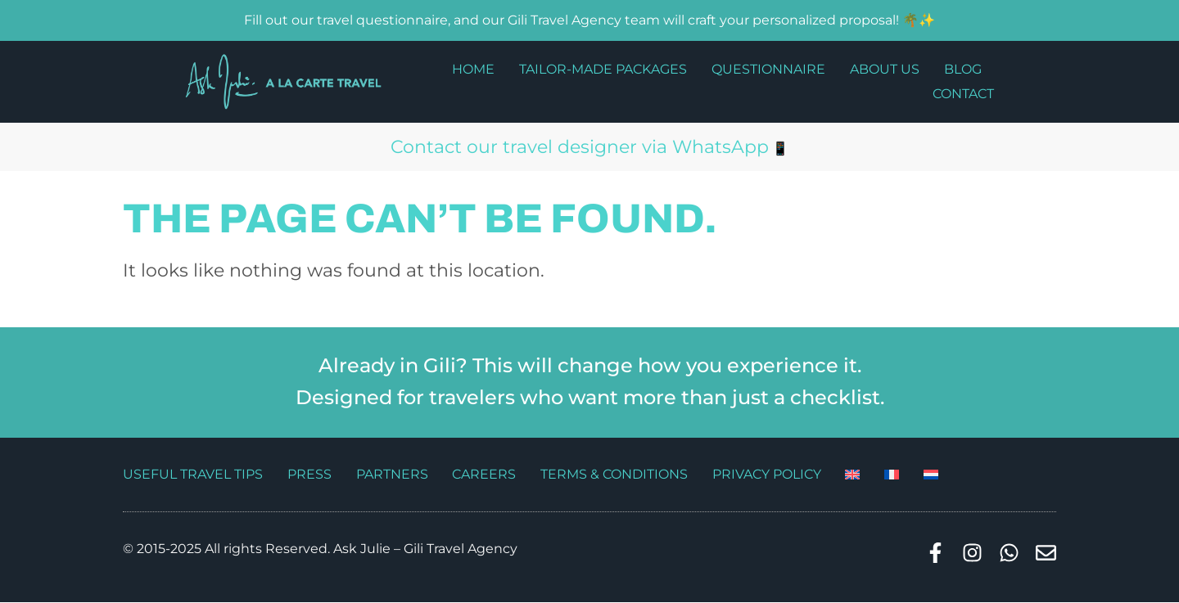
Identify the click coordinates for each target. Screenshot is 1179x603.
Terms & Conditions (615, 474)
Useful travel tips (193, 474)
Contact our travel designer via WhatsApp (580, 147)
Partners (392, 474)
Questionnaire (768, 69)
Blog (963, 69)
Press (309, 474)
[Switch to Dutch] (932, 474)
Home (473, 69)
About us (884, 69)
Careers (485, 474)
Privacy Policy (767, 474)
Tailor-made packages (603, 69)
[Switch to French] (893, 474)
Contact (963, 93)
